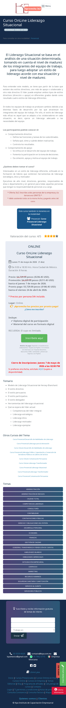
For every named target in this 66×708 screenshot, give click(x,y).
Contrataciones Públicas (33, 518)
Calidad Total (33, 499)
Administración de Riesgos (33, 494)
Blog (19, 683)
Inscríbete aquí (34, 338)
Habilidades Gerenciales (33, 557)
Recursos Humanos (33, 576)
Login (9, 689)
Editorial (11, 683)
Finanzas (33, 537)
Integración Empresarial (33, 562)
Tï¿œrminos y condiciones (26, 689)
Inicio (10, 678)
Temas (50, 680)
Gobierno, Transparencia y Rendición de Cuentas (33, 547)
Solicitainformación (59, 691)
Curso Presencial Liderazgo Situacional (36, 221)
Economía (33, 533)
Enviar (19, 635)
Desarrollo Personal (33, 528)
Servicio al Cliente (33, 586)
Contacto (37, 686)
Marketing (33, 571)
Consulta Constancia (16, 692)
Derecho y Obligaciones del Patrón (33, 523)
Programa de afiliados (34, 683)
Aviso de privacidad (48, 689)
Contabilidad (33, 513)
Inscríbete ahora (62, 674)
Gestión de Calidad (33, 542)
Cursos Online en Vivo (46, 678)
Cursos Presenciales (24, 678)
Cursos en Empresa (36, 680)
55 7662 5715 (39, 656)
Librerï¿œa (33, 672)
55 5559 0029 (19, 653)
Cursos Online (19, 680)
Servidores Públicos (33, 591)
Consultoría (33, 508)
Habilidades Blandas (33, 552)
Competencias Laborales (33, 504)
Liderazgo (33, 567)
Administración (33, 489)
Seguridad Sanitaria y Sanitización (33, 581)
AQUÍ (41, 369)
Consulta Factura (36, 692)
